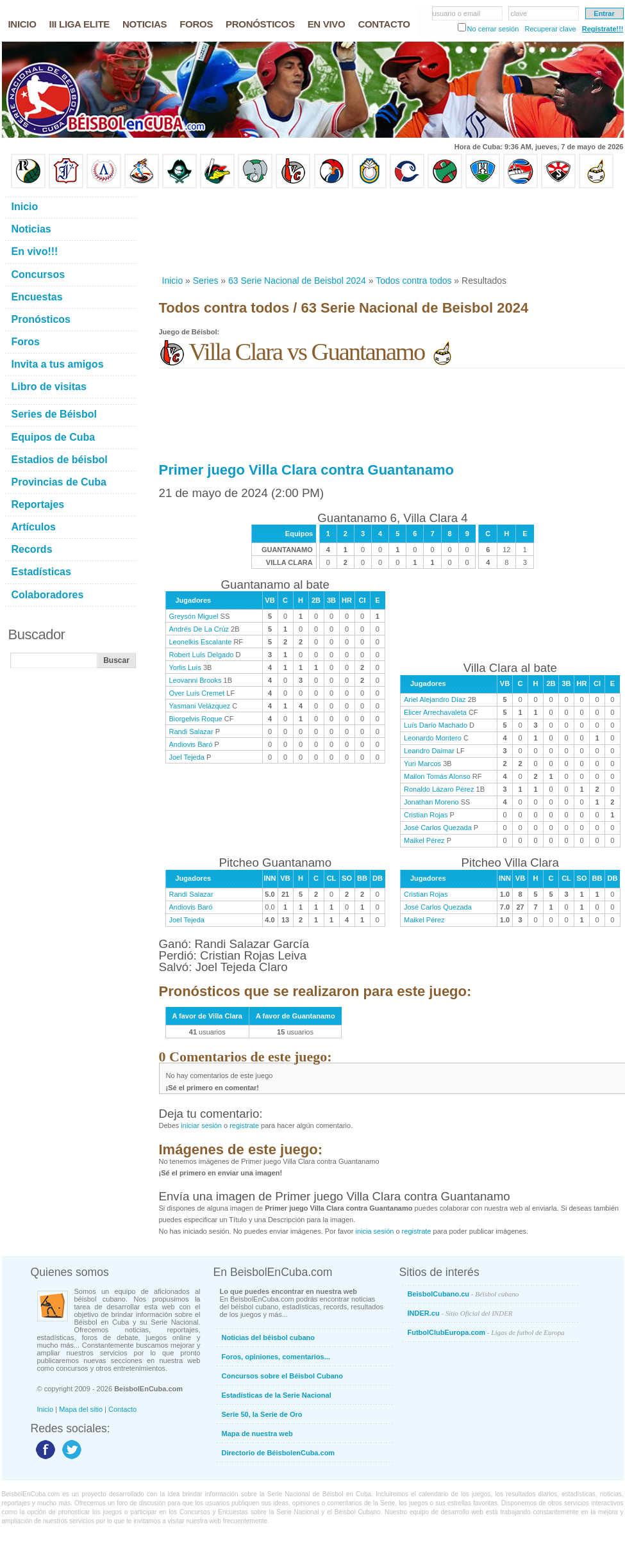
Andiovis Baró (191, 744)
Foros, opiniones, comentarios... (276, 1357)
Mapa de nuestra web (257, 1433)
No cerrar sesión (493, 29)
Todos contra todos (413, 280)
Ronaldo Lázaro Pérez (439, 789)
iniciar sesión (201, 1125)
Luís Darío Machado (435, 725)
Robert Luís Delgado (201, 654)
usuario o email (457, 13)
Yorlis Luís (185, 667)
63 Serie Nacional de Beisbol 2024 (297, 280)
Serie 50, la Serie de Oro (262, 1414)
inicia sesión (374, 1231)
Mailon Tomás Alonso (437, 776)
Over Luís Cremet (197, 693)
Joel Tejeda (186, 757)
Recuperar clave (550, 29)
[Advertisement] (200, 232)
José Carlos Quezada (438, 827)
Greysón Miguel (194, 616)
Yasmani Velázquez (200, 706)
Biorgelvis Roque (195, 719)
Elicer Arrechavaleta (435, 712)
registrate (244, 1125)
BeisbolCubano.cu (463, 1294)
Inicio (172, 280)
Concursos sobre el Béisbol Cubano (282, 1376)
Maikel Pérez (424, 840)
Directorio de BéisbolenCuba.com (278, 1453)
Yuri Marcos (422, 763)
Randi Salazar (191, 731)
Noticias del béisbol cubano (268, 1337)
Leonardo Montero (433, 738)
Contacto (122, 1409)
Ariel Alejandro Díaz (435, 699)
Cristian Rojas (425, 815)
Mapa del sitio (81, 1409)
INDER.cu (460, 1313)
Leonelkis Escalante (200, 642)
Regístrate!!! (603, 29)
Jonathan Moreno (431, 802)
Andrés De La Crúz (199, 629)
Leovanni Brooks (195, 680)
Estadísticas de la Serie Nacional (276, 1395)
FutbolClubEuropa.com (486, 1332)
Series (206, 280)
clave (519, 13)
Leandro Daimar (429, 751)
